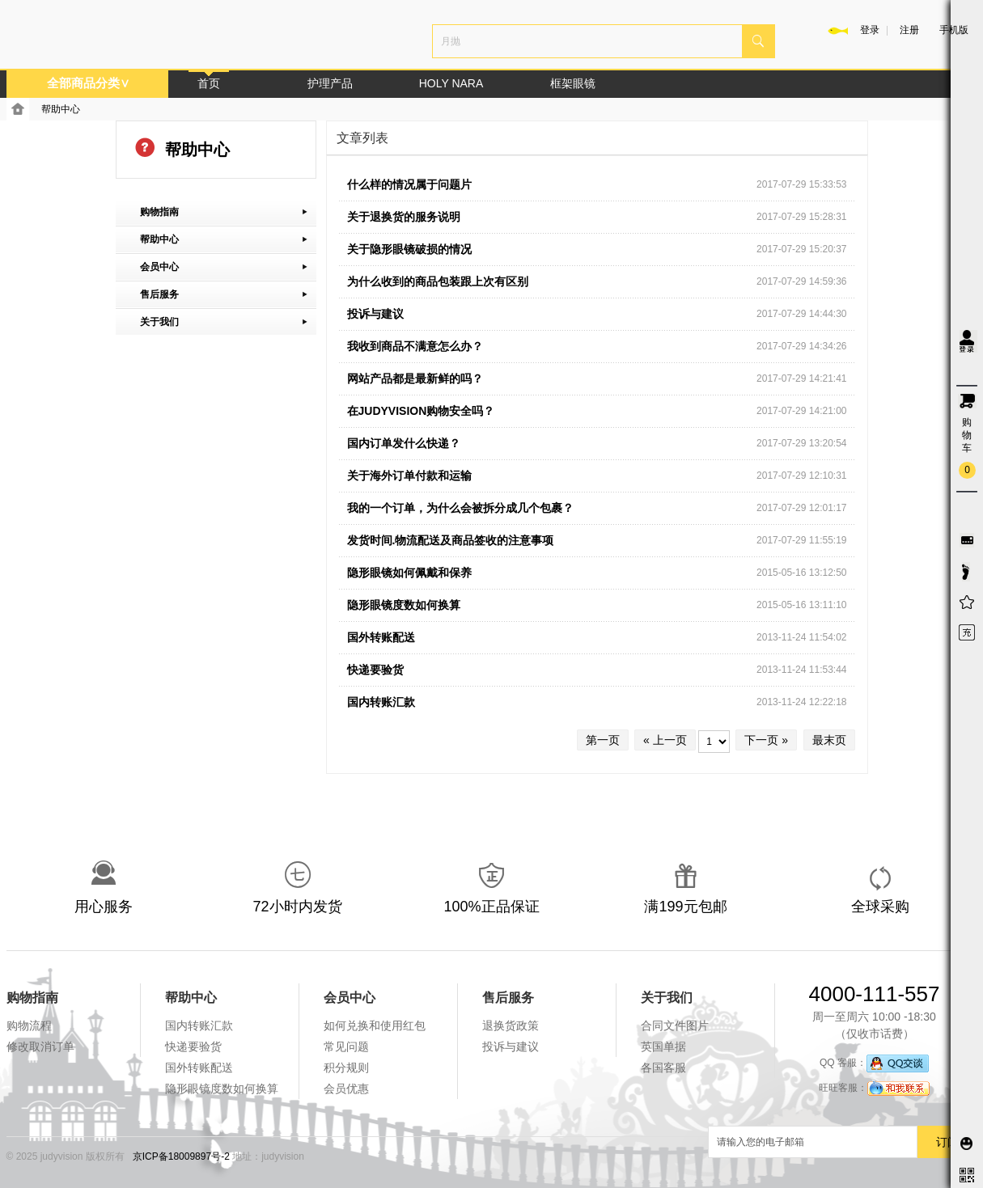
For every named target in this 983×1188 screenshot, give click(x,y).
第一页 (603, 740)
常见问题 (346, 1046)
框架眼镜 (572, 83)
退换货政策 (510, 1025)
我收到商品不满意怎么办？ (415, 346)
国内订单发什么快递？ (403, 443)
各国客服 (663, 1067)
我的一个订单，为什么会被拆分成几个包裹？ (460, 507)
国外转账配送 (381, 637)
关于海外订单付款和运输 (409, 475)
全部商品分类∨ (88, 83)
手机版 (953, 30)
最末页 (829, 740)
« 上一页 (665, 740)
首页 (208, 83)
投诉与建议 (375, 313)
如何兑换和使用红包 (375, 1025)
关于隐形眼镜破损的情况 (409, 249)
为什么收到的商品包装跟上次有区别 (437, 281)
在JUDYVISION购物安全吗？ (421, 410)
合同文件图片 (675, 1025)
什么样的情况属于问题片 (409, 184)
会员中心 (349, 997)
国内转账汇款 (381, 701)
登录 (869, 30)
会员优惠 (346, 1088)
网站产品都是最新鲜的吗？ (415, 378)
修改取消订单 (40, 1046)
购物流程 (29, 1025)
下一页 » (766, 740)
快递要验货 (375, 669)
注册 (909, 30)
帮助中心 (60, 109)
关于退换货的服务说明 (403, 216)
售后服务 (508, 997)
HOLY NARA (451, 83)
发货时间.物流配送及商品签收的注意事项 (450, 540)
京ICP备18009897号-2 (181, 1156)
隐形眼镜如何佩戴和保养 (409, 572)
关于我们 (667, 997)
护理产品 (330, 83)
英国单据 (663, 1046)
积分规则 (346, 1067)
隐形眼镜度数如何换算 (403, 604)
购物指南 (32, 997)
